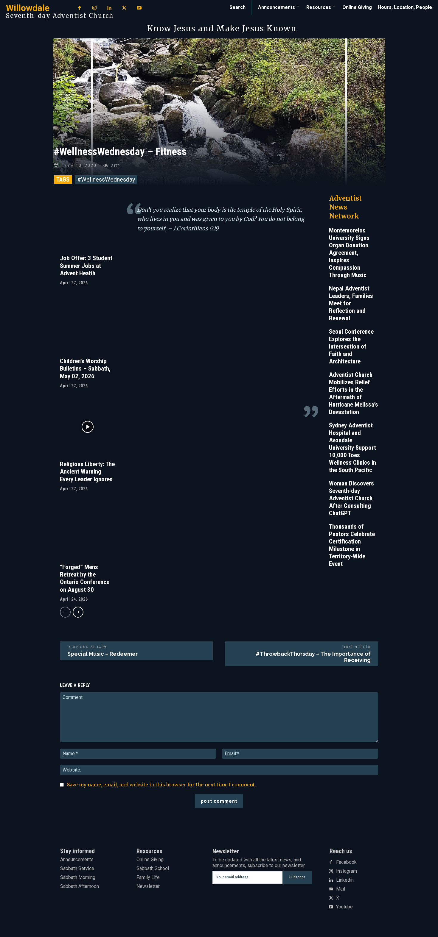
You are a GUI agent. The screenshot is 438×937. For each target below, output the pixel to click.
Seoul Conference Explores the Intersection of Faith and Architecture (351, 347)
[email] (247, 879)
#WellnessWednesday (106, 181)
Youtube (344, 908)
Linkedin (345, 881)
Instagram (346, 872)
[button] (237, 7)
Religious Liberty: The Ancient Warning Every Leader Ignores (87, 473)
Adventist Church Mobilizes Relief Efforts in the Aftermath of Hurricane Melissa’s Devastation (353, 395)
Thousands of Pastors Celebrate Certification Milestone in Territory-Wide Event (352, 546)
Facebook (346, 863)
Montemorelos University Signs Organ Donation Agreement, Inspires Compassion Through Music (349, 254)
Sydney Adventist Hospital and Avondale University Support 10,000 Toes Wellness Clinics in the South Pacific (352, 449)
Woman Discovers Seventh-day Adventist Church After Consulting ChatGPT (351, 499)
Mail (340, 890)
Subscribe (297, 879)
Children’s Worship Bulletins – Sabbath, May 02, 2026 (85, 370)
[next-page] (78, 613)
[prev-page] (65, 613)
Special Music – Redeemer (102, 655)
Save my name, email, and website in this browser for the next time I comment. (161, 786)
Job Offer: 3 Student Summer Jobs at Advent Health (86, 267)
